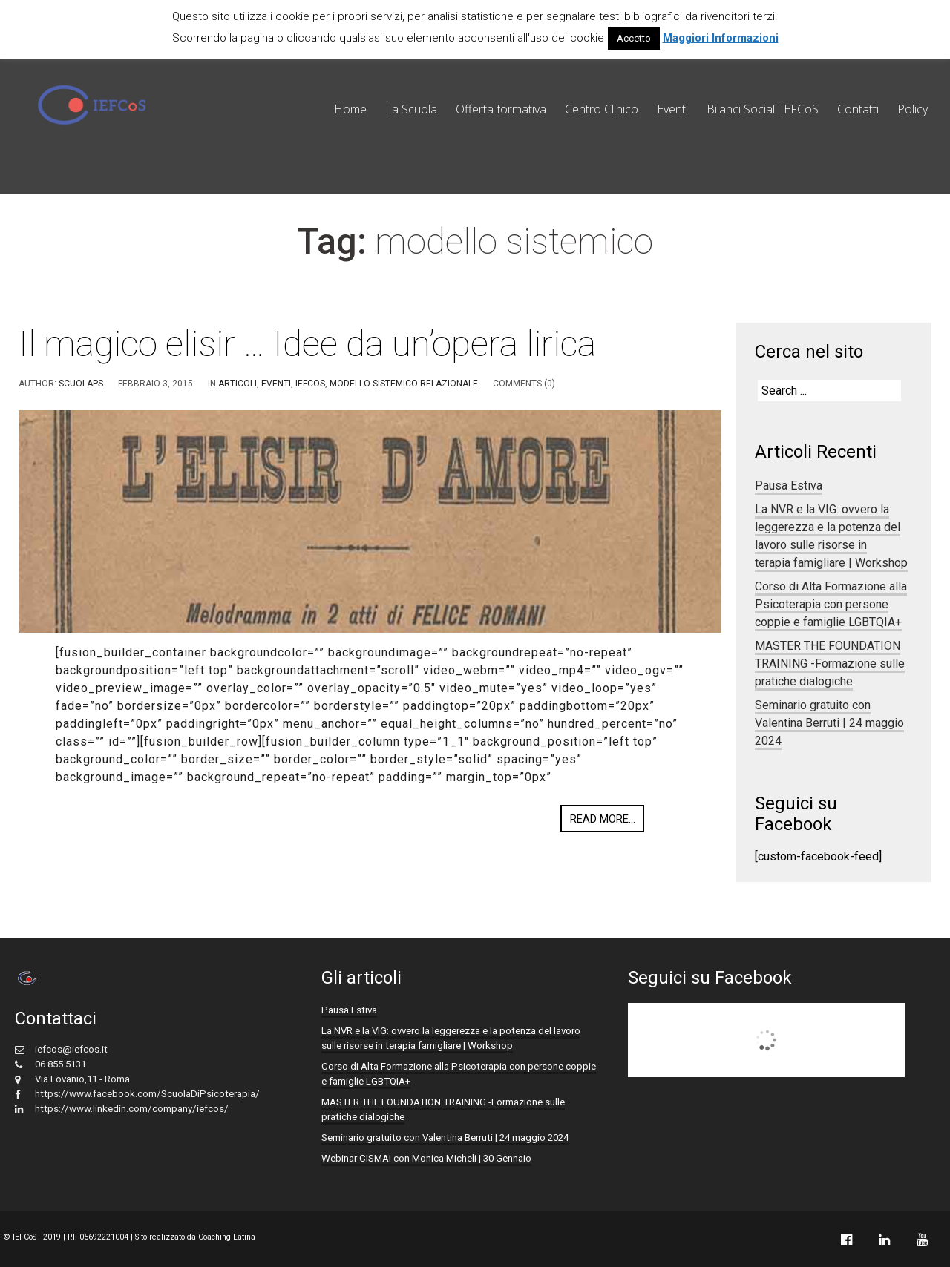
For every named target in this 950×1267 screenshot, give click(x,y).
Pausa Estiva (788, 485)
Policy (912, 109)
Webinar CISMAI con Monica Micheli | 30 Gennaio (426, 1158)
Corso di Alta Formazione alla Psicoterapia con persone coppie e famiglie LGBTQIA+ (831, 604)
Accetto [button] (634, 38)
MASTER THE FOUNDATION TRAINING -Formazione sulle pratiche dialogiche (830, 663)
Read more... (602, 819)
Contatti (858, 109)
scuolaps (81, 383)
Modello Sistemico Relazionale (404, 383)
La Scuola (411, 109)
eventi (276, 383)
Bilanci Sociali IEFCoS (763, 109)
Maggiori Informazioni (721, 38)
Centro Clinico (601, 109)
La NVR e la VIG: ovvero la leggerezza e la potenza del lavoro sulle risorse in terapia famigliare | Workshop (831, 536)
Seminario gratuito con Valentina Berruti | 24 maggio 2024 (829, 723)
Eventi (672, 109)
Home (350, 109)
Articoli (237, 383)
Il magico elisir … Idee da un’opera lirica (307, 344)
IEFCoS (310, 383)
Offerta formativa (501, 109)
